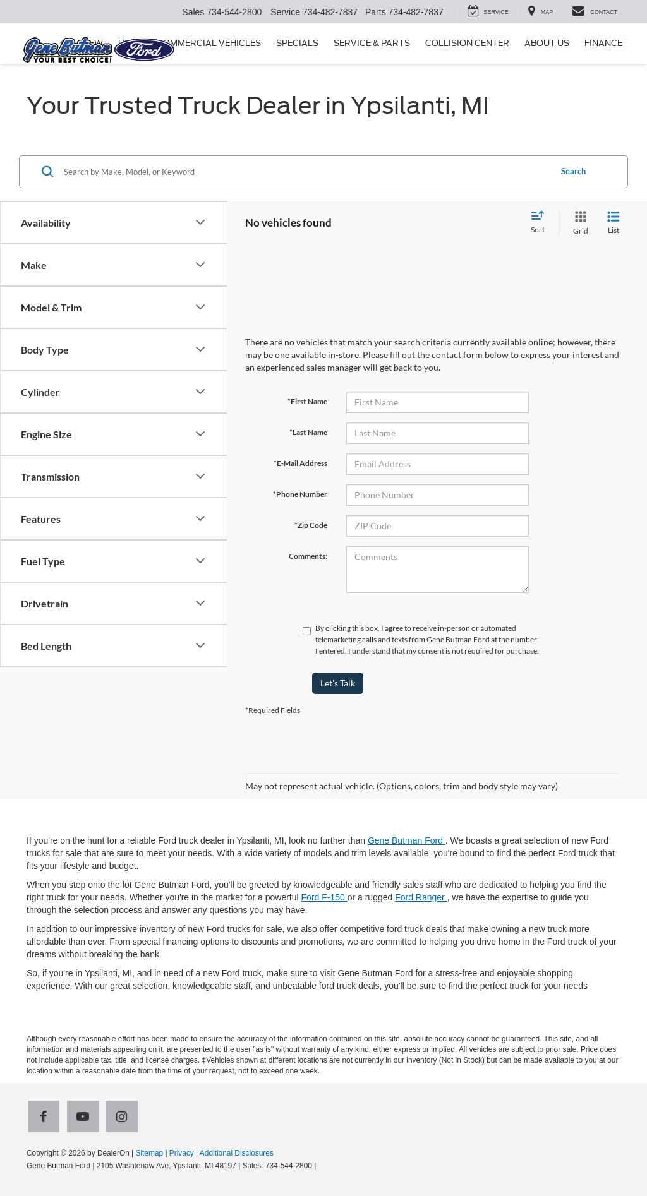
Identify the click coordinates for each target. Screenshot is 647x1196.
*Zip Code (310, 525)
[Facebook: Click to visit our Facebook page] (46, 1118)
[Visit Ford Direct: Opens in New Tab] (322, 1165)
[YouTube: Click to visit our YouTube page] (85, 1118)
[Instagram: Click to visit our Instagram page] (124, 1118)
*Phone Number (300, 494)
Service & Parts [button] (372, 43)
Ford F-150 (324, 897)
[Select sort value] (541, 223)
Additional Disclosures (237, 1153)
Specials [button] (297, 43)
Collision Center (467, 43)
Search (573, 171)
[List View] (613, 223)
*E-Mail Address (300, 463)
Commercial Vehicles (209, 43)
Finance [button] (603, 43)
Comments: (308, 556)
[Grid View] (578, 223)
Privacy (181, 1153)
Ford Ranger (421, 897)
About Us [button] (546, 43)
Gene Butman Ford (406, 840)
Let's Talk (337, 683)
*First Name (307, 401)
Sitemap (149, 1153)
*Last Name (308, 432)
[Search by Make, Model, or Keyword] (305, 172)
